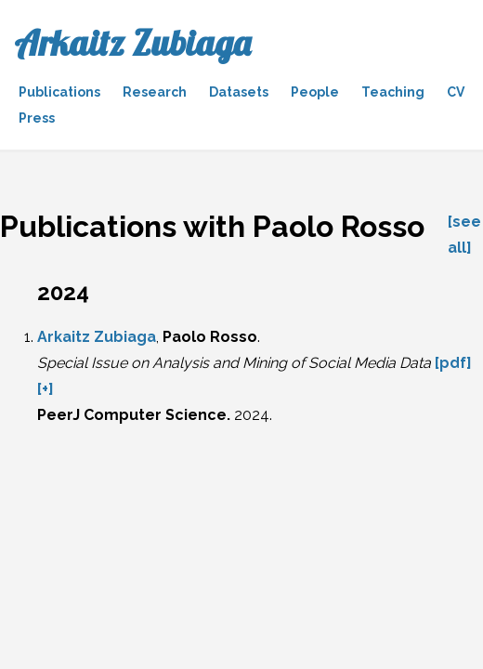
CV (455, 92)
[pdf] (453, 363)
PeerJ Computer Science (132, 415)
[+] (45, 389)
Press (37, 118)
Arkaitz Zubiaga (132, 42)
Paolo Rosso (210, 337)
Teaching (392, 92)
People (315, 92)
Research (155, 92)
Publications (59, 92)
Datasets (238, 92)
